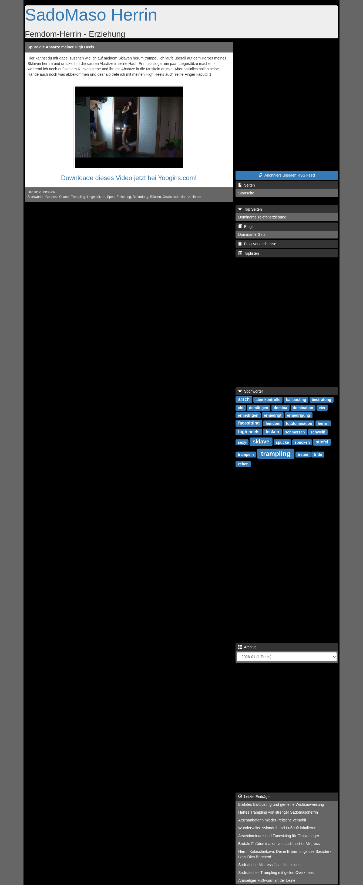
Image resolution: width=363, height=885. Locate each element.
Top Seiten (250, 209)
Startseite (246, 193)
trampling (275, 453)
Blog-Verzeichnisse (257, 244)
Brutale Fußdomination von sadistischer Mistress (279, 843)
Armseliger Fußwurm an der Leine (266, 880)
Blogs (246, 226)
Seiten (246, 185)
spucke (282, 442)
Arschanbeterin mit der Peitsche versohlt (272, 820)
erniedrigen (248, 415)
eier (322, 407)
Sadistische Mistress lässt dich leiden (269, 865)
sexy (242, 442)
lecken (272, 431)
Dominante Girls (251, 234)
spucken (302, 442)
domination (303, 407)
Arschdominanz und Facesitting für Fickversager (278, 836)
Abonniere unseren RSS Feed (287, 175)
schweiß (317, 432)
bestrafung (321, 399)
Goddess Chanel (57, 197)
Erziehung (123, 197)
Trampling (78, 197)
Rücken (155, 197)
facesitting (249, 423)
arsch (244, 399)
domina (280, 407)
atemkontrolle (268, 399)
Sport (111, 197)
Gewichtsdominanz (176, 197)
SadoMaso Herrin (91, 14)
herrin (323, 423)
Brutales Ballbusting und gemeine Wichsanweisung (281, 804)
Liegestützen (96, 197)
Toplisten (248, 253)
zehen (243, 464)
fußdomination (299, 423)
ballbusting (296, 399)
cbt (240, 407)
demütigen (258, 407)
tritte (318, 454)
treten (303, 454)
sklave (261, 442)
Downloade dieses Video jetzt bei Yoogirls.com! (129, 177)
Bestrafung (140, 197)
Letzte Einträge (254, 796)
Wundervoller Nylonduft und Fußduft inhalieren (277, 828)
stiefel (322, 442)
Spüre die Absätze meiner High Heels (61, 47)
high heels (249, 431)
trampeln (246, 454)
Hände (196, 197)
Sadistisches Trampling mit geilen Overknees (276, 872)
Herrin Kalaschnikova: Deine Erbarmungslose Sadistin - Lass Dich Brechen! (284, 854)
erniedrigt (272, 415)
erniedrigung (298, 415)
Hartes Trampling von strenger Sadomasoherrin (278, 812)
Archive (247, 647)
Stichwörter (250, 391)
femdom (272, 423)
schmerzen (295, 432)
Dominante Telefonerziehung (262, 217)
